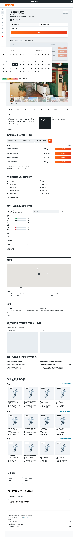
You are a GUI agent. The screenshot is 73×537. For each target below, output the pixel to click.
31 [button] (17, 55)
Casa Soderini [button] (43, 428)
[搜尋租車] (2, 15)
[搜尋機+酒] (2, 18)
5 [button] (59, 38)
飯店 (15, 534)
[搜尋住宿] (2, 12)
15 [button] (34, 44)
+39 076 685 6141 (14, 18)
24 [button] (17, 51)
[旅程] (2, 32)
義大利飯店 (26, 534)
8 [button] (34, 41)
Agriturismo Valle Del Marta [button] (46, 401)
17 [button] (17, 48)
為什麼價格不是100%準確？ (39, 527)
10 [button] (17, 44)
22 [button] (34, 48)
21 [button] (30, 48)
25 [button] (20, 51)
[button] (71, 1)
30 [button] (13, 55)
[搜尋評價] (47, 211)
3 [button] (52, 38)
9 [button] (13, 44)
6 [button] (27, 41)
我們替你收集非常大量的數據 (39, 524)
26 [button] (24, 51)
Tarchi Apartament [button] (59, 401)
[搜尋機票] (2, 9)
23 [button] (13, 51)
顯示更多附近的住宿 (66, 383)
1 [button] (45, 38)
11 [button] (20, 44)
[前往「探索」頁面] (2, 22)
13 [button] (27, 44)
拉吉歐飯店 (32, 534)
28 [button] (30, 51)
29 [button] (34, 51)
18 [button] (20, 48)
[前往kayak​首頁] (9, 5)
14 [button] (30, 44)
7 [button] (30, 41)
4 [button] (20, 41)
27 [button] (27, 51)
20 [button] (27, 48)
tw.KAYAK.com (10, 534)
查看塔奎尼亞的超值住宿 (65, 411)
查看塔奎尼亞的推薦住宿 (65, 438)
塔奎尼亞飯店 (13, 505)
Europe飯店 (20, 534)
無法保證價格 (25, 517)
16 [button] (13, 48)
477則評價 (17, 20)
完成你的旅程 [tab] (12, 496)
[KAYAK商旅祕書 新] (2, 28)
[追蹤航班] (2, 25)
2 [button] (13, 41)
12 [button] (23, 44)
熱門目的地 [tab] (20, 496)
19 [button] (23, 48)
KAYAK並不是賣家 (39, 521)
